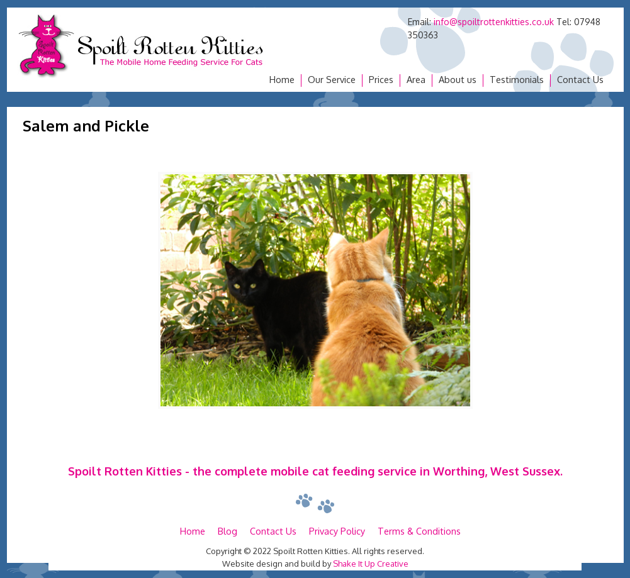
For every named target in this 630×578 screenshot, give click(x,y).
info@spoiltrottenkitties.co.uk (494, 21)
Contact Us (580, 79)
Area (416, 79)
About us (457, 79)
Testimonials (517, 79)
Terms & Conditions (419, 530)
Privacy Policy (337, 530)
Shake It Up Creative (370, 564)
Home (282, 79)
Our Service (332, 79)
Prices (381, 79)
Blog (227, 530)
